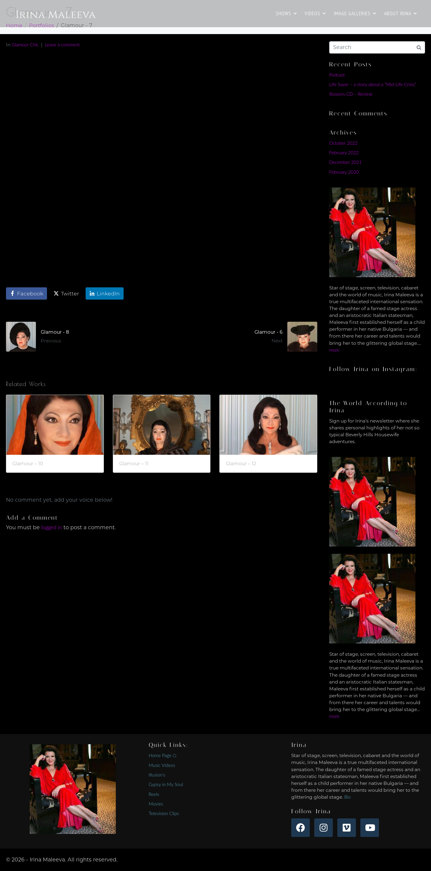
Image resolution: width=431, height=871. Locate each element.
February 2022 (344, 152)
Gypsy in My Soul (166, 784)
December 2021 (345, 162)
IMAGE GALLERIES (355, 13)
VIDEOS (315, 13)
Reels (154, 794)
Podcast (337, 74)
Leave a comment (62, 44)
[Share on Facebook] (26, 293)
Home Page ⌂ (162, 755)
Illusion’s (157, 774)
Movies (156, 803)
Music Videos (162, 765)
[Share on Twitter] (66, 293)
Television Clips (164, 813)
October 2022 (343, 143)
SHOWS (286, 13)
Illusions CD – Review (350, 94)
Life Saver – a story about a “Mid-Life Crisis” (372, 84)
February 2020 (344, 172)
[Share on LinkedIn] (105, 293)
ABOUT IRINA (400, 13)
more (334, 350)
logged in (51, 527)
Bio (347, 797)
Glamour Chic (25, 44)
